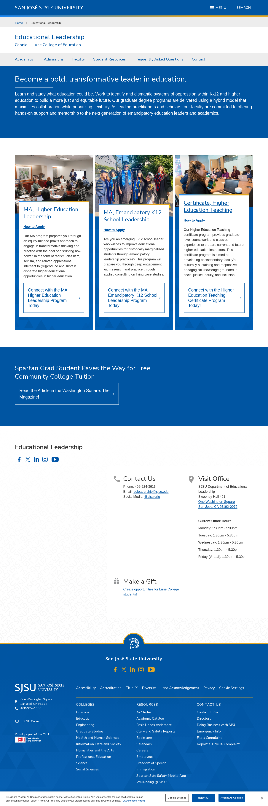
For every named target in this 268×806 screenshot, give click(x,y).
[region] (134, 798)
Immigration (145, 769)
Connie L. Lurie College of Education (48, 45)
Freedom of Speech (151, 763)
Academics (24, 59)
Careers (142, 750)
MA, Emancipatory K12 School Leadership (133, 216)
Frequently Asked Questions (158, 59)
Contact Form (207, 712)
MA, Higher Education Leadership (50, 213)
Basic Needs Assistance (154, 725)
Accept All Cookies (232, 797)
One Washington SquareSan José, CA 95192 (36, 701)
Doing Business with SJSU (217, 725)
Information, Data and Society (98, 744)
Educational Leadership (46, 23)
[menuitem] (25, 59)
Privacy (209, 688)
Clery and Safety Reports (155, 731)
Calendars (144, 744)
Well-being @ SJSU (151, 782)
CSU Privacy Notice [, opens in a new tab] (133, 800)
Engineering (85, 725)
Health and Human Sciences (97, 737)
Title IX (132, 688)
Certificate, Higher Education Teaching (208, 206)
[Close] (262, 798)
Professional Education (93, 756)
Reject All (203, 797)
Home (19, 23)
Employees (144, 756)
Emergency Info (209, 731)
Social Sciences (87, 769)
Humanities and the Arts (95, 750)
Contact (198, 59)
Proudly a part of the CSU (32, 737)
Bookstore (144, 737)
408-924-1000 (30, 708)
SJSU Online (31, 721)
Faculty (78, 59)
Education (83, 718)
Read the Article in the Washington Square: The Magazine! (64, 393)
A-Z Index (143, 712)
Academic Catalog (150, 718)
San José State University (49, 8)
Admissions (54, 59)
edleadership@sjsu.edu (150, 491)
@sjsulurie (152, 496)
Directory (204, 718)
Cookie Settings (231, 688)
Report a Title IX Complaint (218, 744)
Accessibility (86, 688)
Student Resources (109, 59)
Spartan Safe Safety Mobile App (161, 775)
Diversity (149, 688)
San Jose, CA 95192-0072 (217, 507)
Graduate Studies (89, 731)
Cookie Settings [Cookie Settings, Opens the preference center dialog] (177, 797)
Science (81, 763)
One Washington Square (216, 502)
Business (82, 712)
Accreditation (110, 688)
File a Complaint (209, 737)
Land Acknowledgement (179, 688)
